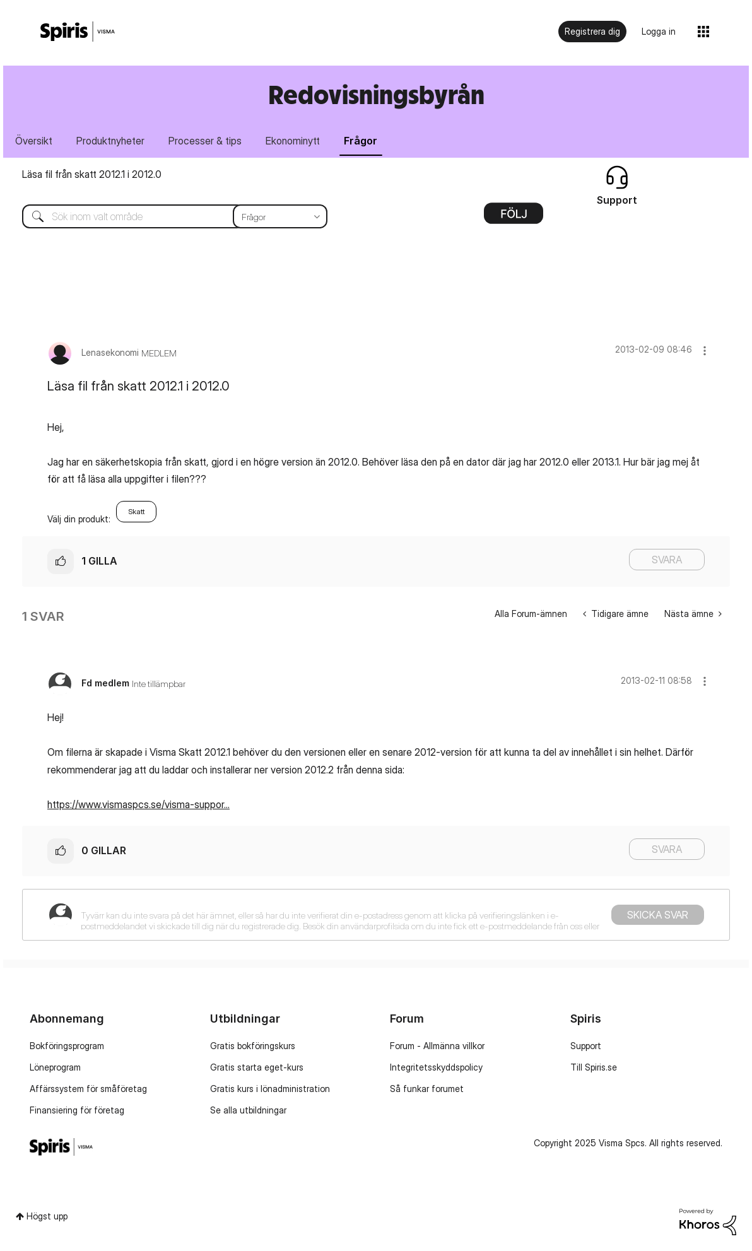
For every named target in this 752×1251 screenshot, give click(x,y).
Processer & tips (205, 140)
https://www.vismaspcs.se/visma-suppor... (138, 804)
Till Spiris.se (593, 1067)
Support (585, 1045)
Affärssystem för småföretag (88, 1088)
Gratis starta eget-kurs (256, 1067)
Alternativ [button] (513, 217)
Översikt (33, 140)
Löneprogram (55, 1067)
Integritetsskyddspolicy (436, 1067)
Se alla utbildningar (248, 1110)
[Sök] (165, 216)
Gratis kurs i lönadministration (270, 1088)
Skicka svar (657, 914)
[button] (705, 350)
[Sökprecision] (280, 216)
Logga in (659, 31)
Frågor (360, 140)
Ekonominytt (293, 140)
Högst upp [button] (47, 1216)
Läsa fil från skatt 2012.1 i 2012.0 (92, 174)
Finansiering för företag (77, 1110)
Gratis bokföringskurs (252, 1045)
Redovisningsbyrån (376, 94)
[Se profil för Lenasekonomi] (110, 352)
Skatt (136, 511)
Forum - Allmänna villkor (437, 1045)
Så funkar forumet (427, 1088)
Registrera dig (592, 31)
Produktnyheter (110, 140)
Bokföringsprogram (67, 1045)
